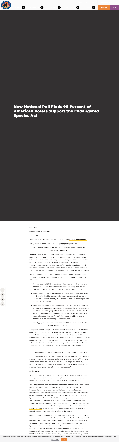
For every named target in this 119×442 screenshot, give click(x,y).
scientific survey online (78, 385)
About (80, 2)
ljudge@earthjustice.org (68, 254)
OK (64, 439)
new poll (76, 270)
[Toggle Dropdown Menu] (24, 7)
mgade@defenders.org (78, 250)
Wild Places (34, 8)
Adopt (114, 8)
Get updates (106, 2)
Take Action (70, 8)
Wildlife (18, 8)
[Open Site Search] (117, 2)
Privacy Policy (109, 436)
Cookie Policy (55, 439)
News (88, 2)
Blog (94, 2)
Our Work (52, 8)
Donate (103, 7)
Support (88, 8)
